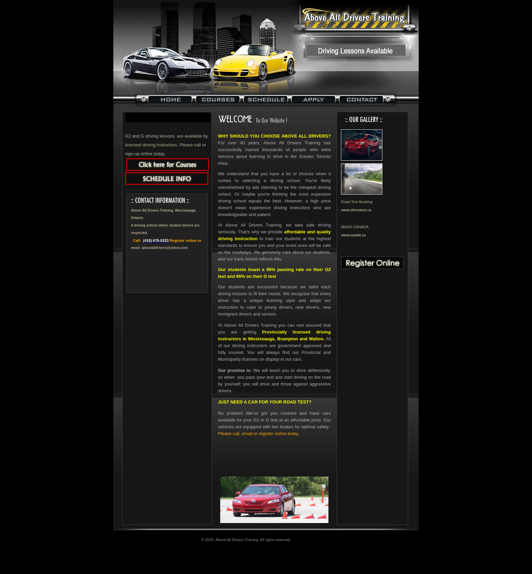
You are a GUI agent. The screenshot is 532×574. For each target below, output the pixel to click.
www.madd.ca (353, 235)
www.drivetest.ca (356, 210)
